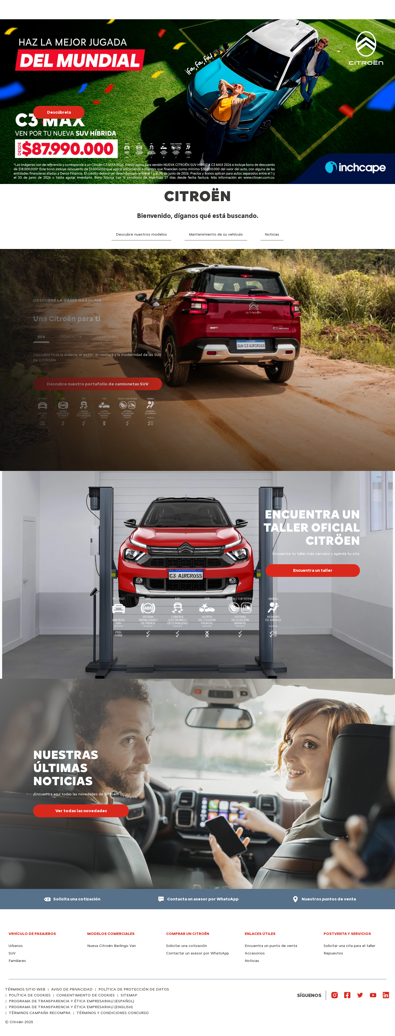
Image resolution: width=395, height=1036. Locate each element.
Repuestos (333, 953)
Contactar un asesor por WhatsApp (197, 953)
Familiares (17, 960)
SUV (12, 953)
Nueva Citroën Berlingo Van (111, 945)
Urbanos (16, 945)
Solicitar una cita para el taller (349, 945)
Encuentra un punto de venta (271, 945)
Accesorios (255, 953)
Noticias (252, 960)
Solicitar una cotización (186, 945)
